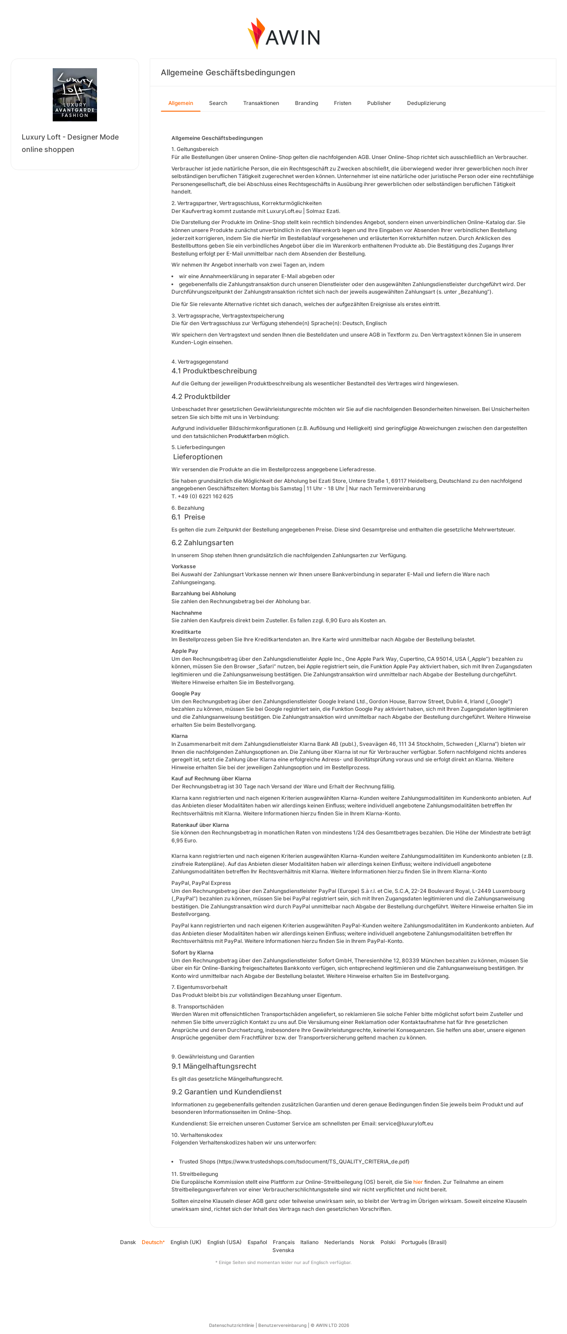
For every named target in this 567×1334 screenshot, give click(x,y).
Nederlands (339, 1242)
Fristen (342, 103)
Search (218, 103)
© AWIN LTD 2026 (330, 1325)
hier (418, 1182)
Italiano (309, 1242)
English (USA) (224, 1242)
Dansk (128, 1242)
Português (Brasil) (424, 1242)
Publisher (379, 103)
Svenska (283, 1250)
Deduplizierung (426, 103)
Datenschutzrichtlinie (231, 1325)
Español (257, 1242)
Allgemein (180, 103)
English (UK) (186, 1242)
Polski (388, 1242)
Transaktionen (261, 103)
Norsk (367, 1242)
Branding (306, 103)
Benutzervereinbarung (282, 1325)
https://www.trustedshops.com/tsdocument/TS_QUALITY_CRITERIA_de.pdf (313, 1161)
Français (284, 1242)
